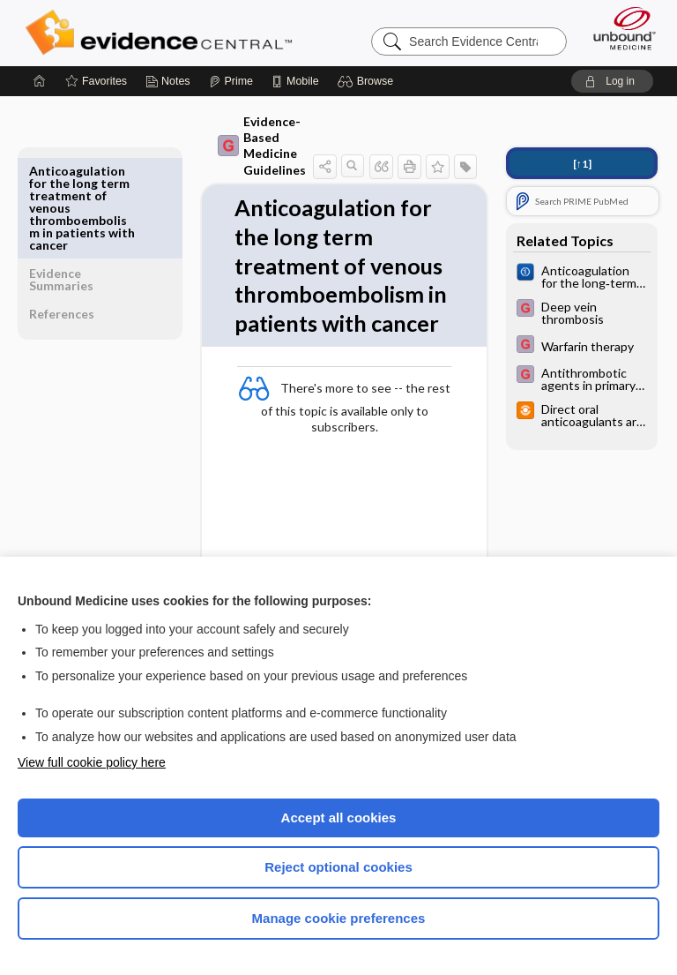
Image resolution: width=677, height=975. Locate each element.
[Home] (39, 81)
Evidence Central (162, 32)
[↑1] (582, 163)
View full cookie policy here (92, 762)
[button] (368, 81)
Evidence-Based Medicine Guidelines (229, 145)
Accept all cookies (339, 817)
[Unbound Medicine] (619, 28)
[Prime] (231, 81)
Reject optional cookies (338, 866)
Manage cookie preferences (339, 918)
